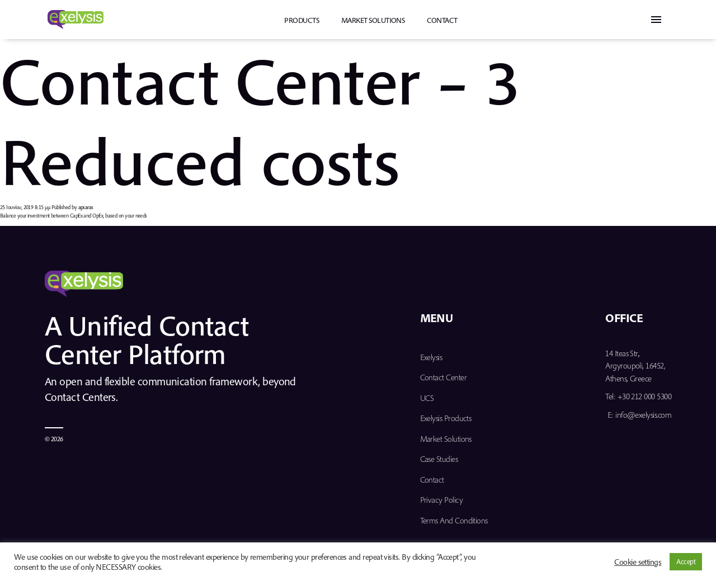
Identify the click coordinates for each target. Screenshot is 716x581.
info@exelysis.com (643, 414)
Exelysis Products (446, 418)
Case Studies (439, 459)
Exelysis (431, 357)
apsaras (85, 207)
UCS (427, 398)
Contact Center (443, 377)
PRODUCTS (301, 20)
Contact (442, 20)
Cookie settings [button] (637, 562)
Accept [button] (685, 561)
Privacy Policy (441, 499)
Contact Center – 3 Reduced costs (259, 119)
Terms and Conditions (454, 520)
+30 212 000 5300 (644, 396)
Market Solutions (372, 20)
